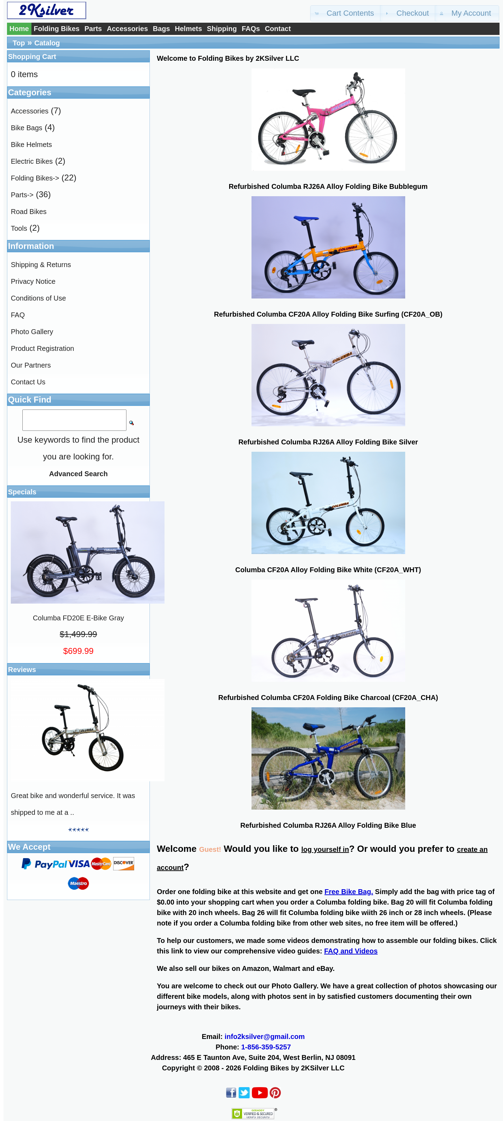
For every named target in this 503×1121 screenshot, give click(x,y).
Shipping (222, 28)
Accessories (127, 28)
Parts (93, 28)
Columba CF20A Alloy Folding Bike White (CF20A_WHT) (328, 570)
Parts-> (22, 195)
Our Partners (31, 365)
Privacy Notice (33, 281)
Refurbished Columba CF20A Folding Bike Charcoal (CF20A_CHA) (328, 697)
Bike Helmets (31, 144)
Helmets (188, 28)
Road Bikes (28, 211)
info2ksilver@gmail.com (265, 1036)
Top (19, 43)
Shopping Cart (32, 56)
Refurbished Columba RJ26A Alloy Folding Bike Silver (328, 442)
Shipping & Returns (41, 264)
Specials (22, 492)
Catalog (47, 43)
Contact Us (28, 382)
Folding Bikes (57, 28)
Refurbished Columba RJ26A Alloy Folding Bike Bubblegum (328, 186)
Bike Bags (26, 128)
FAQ (18, 315)
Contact (278, 28)
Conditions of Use (38, 298)
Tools (19, 228)
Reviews (22, 669)
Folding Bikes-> (35, 178)
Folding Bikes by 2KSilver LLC (293, 1068)
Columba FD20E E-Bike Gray (78, 618)
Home (19, 28)
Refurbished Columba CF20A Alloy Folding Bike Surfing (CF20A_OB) (328, 314)
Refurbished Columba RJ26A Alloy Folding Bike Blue (328, 825)
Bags (161, 28)
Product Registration (42, 348)
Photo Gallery (32, 331)
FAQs (251, 28)
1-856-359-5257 (266, 1047)
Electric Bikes (32, 161)
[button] (346, 13)
